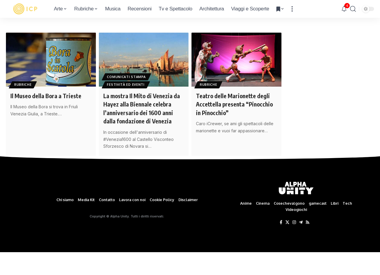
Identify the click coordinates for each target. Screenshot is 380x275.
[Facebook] (281, 245)
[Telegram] (300, 245)
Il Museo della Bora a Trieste (49, 95)
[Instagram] (294, 245)
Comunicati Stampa (128, 75)
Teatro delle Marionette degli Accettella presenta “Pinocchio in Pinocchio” (230, 104)
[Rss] (307, 245)
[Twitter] (287, 245)
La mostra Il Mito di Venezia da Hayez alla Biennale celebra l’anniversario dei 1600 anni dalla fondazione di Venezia (141, 112)
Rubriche (24, 84)
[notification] (344, 9)
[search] (353, 9)
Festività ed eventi (127, 84)
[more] (292, 9)
